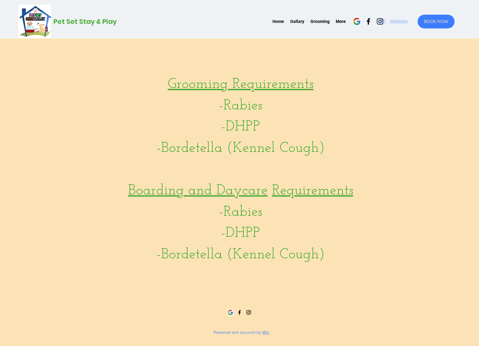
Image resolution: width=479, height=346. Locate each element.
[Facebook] (368, 21)
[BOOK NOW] (436, 21)
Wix (265, 332)
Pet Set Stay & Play (85, 21)
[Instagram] (249, 312)
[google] (357, 21)
